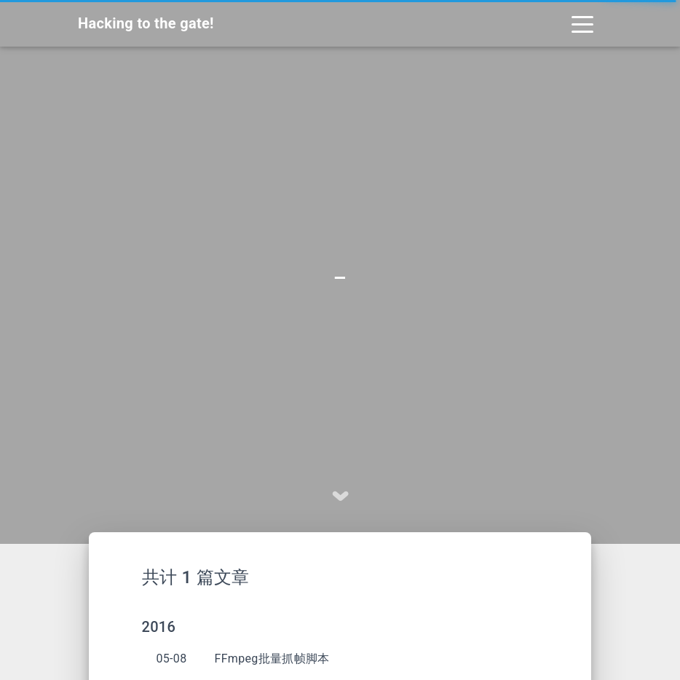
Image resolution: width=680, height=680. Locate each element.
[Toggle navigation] (582, 23)
